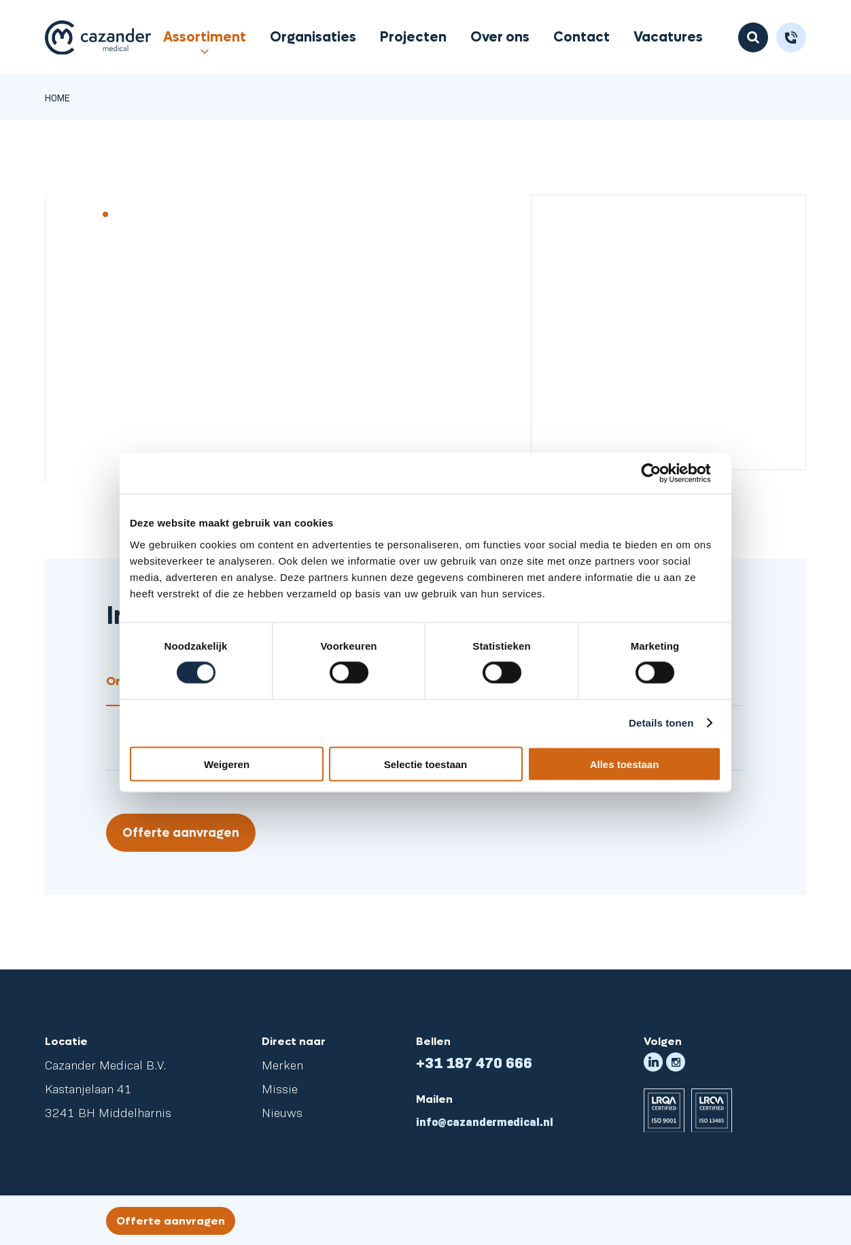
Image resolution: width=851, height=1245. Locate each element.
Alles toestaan (624, 763)
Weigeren (226, 763)
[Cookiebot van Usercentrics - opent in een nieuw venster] (661, 473)
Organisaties (313, 37)
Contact (581, 37)
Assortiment (204, 37)
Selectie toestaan (426, 763)
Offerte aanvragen (180, 833)
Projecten (413, 37)
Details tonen (661, 723)
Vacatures (668, 37)
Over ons (499, 37)
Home (57, 97)
